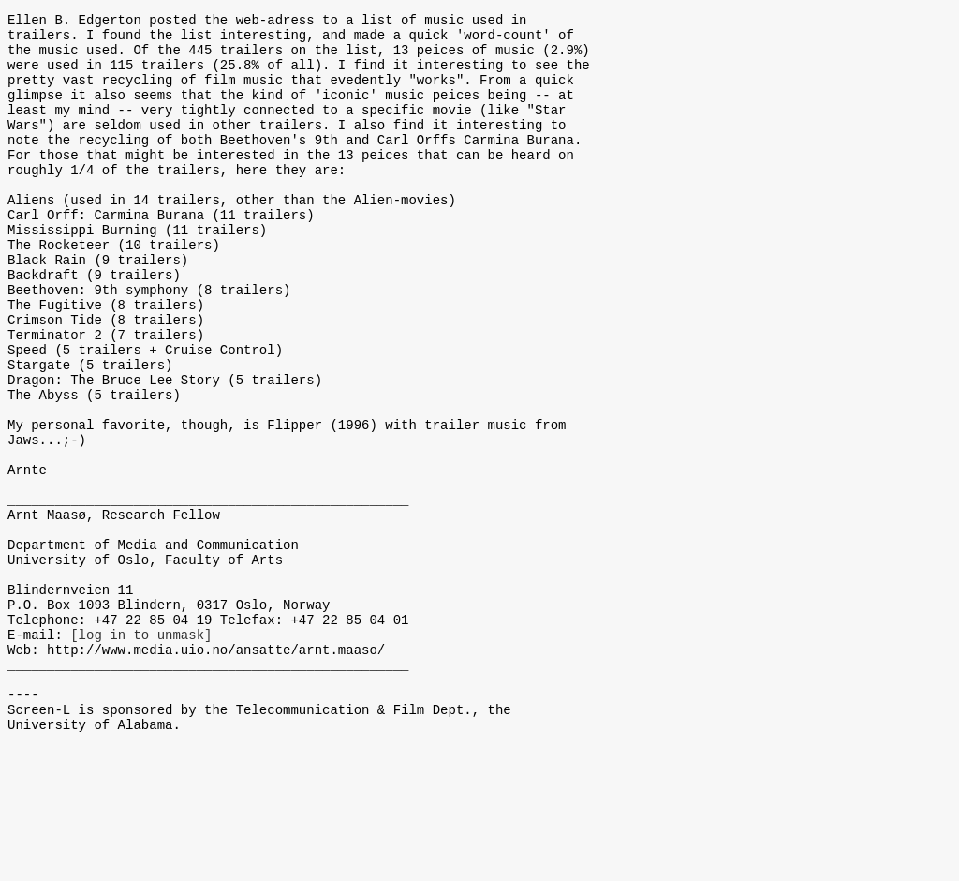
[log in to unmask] (141, 752)
